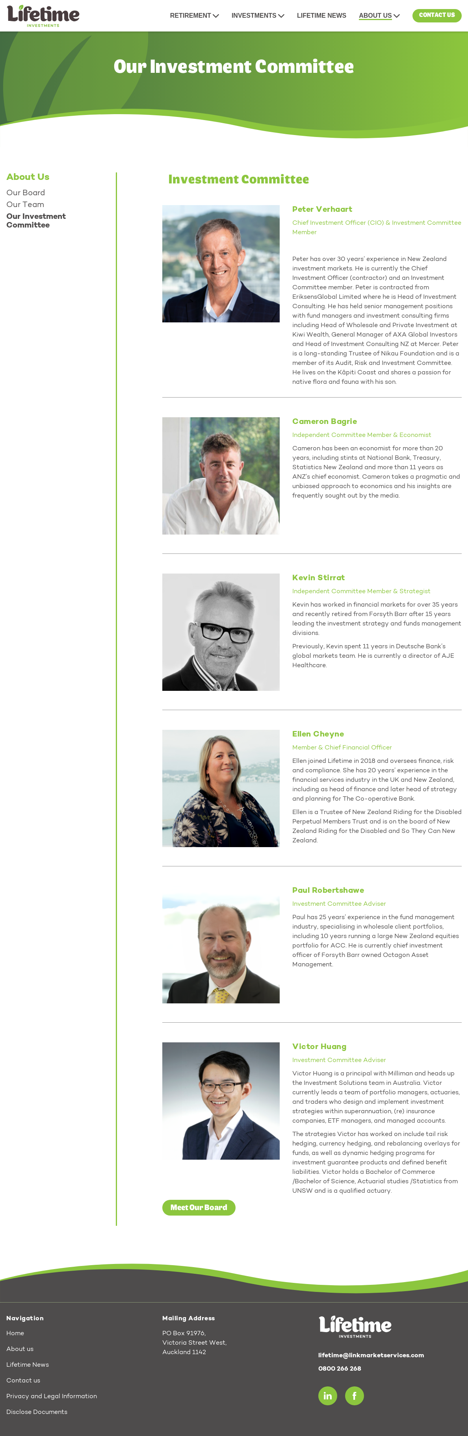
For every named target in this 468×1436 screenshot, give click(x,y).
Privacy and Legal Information (51, 1396)
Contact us (437, 15)
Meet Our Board (199, 1208)
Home (15, 1334)
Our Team (25, 205)
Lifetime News (27, 1365)
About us (19, 1349)
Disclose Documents (36, 1412)
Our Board (25, 193)
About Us (28, 177)
